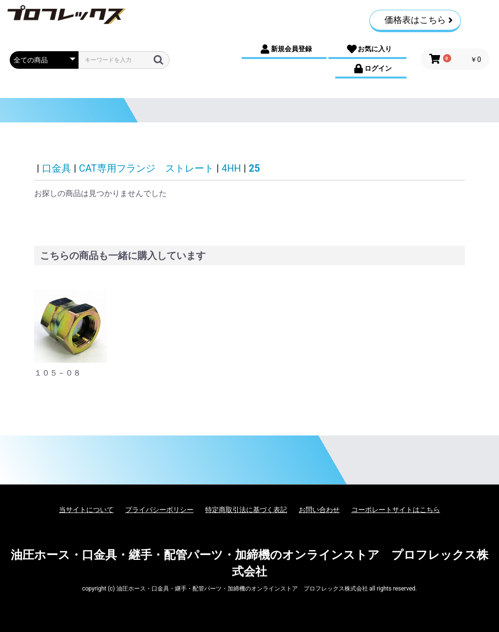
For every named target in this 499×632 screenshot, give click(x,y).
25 (254, 168)
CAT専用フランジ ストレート (146, 168)
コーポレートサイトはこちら (395, 510)
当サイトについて (86, 510)
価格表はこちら (418, 20)
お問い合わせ (319, 510)
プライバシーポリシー (159, 510)
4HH (231, 168)
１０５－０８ (57, 372)
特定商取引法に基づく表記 (246, 510)
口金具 (56, 168)
